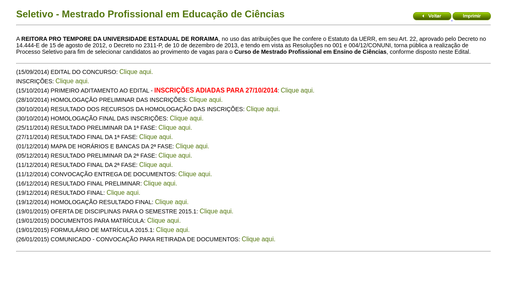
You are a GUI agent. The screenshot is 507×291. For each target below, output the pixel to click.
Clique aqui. (136, 71)
